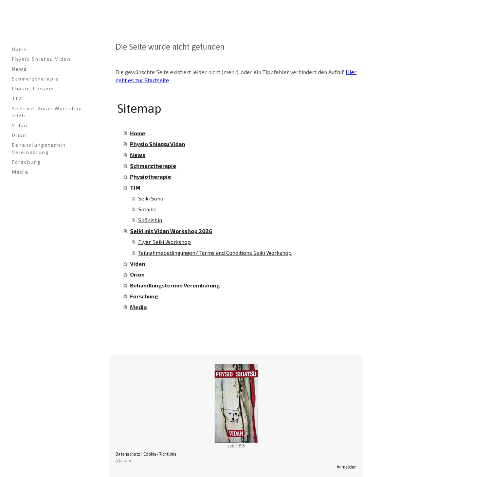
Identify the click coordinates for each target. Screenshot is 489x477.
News (19, 69)
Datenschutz (127, 454)
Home (19, 49)
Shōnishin (150, 220)
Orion (19, 135)
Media (20, 172)
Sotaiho (147, 209)
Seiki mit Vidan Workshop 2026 (47, 111)
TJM (17, 98)
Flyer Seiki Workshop (164, 241)
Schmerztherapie (35, 79)
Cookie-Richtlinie (160, 454)
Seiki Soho (150, 198)
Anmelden (347, 467)
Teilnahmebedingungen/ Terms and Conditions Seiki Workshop (215, 252)
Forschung (26, 162)
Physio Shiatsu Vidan (41, 59)
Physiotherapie (33, 88)
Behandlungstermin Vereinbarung (39, 148)
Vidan (20, 125)
